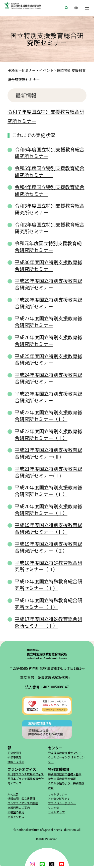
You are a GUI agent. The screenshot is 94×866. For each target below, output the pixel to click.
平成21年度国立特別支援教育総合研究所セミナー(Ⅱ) (48, 453)
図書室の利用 (16, 812)
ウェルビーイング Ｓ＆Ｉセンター (66, 759)
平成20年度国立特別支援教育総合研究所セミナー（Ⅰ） (48, 510)
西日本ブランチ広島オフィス (26, 774)
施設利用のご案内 (19, 808)
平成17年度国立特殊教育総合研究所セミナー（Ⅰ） (48, 622)
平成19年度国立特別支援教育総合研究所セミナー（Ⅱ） (48, 528)
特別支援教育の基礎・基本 (64, 774)
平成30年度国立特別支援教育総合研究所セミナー (48, 265)
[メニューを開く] (87, 8)
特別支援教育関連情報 (62, 779)
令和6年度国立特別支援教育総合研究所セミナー (49, 153)
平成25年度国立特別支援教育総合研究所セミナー (48, 359)
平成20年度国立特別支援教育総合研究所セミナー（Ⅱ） (48, 491)
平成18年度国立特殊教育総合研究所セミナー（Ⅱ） (48, 566)
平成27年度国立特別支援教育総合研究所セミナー (48, 322)
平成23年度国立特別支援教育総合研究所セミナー (48, 397)
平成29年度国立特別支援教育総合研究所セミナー (48, 284)
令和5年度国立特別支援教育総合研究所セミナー (49, 171)
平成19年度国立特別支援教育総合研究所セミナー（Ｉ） (48, 547)
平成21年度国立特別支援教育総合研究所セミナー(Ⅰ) (48, 472)
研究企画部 (14, 753)
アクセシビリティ (59, 798)
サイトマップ (56, 812)
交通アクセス (16, 817)
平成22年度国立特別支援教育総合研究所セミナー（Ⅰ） (48, 434)
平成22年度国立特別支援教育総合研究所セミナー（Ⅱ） (48, 416)
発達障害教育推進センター (64, 753)
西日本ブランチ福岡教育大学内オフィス (26, 781)
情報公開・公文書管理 (21, 798)
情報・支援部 (16, 762)
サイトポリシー (58, 794)
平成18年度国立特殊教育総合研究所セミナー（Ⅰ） (48, 585)
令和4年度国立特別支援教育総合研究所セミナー (49, 190)
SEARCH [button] (65, 8)
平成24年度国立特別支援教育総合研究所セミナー (48, 378)
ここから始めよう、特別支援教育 (66, 785)
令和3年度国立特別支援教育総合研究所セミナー (49, 209)
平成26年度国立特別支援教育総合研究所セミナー (48, 340)
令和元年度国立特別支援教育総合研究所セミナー (48, 246)
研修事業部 (14, 757)
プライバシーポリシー (62, 803)
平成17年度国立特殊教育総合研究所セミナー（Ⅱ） (48, 604)
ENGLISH (74, 8)
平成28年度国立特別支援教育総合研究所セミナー (48, 303)
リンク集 (53, 808)
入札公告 (13, 794)
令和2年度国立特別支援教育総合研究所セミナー (49, 228)
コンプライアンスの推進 (23, 803)
